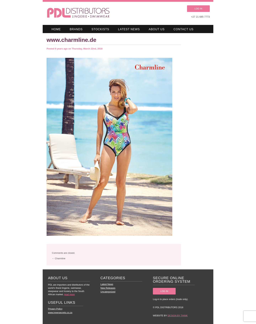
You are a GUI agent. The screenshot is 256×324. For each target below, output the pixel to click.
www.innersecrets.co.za (60, 312)
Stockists (100, 29)
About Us (157, 29)
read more (69, 294)
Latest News (129, 29)
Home (56, 29)
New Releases (107, 288)
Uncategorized (107, 291)
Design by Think (178, 315)
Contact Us (184, 29)
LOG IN (198, 8)
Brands (76, 29)
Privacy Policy (55, 308)
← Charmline (58, 258)
